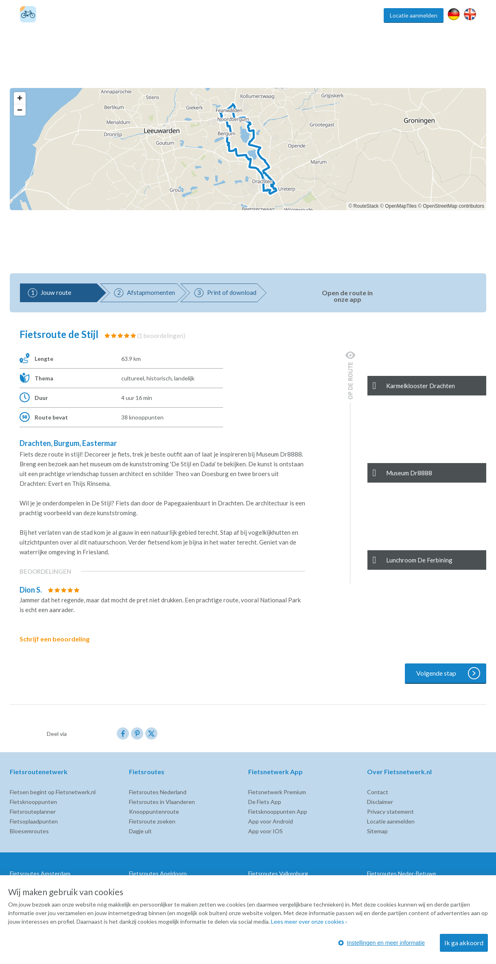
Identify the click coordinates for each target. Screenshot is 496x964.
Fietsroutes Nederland (157, 791)
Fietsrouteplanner (33, 811)
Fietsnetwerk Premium (277, 791)
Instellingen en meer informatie (381, 943)
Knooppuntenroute (154, 811)
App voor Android (270, 821)
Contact (377, 791)
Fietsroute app (332, 15)
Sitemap (377, 831)
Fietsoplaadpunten (34, 821)
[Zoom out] (20, 110)
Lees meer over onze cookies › (309, 921)
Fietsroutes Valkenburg (278, 873)
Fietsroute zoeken (152, 821)
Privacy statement (390, 811)
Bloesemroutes (29, 831)
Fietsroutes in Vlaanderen (162, 801)
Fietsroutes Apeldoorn (158, 873)
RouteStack (366, 206)
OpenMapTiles (401, 206)
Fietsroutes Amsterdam (40, 873)
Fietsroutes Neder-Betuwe (401, 873)
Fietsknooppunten (286, 15)
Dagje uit (140, 831)
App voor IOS (265, 831)
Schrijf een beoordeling (60, 639)
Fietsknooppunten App (277, 811)
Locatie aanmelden (413, 15)
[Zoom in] (20, 98)
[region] (248, 149)
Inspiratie (367, 15)
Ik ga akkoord (463, 942)
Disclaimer (380, 801)
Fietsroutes (243, 15)
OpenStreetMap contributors (453, 206)
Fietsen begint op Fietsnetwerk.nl (53, 791)
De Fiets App (264, 801)
